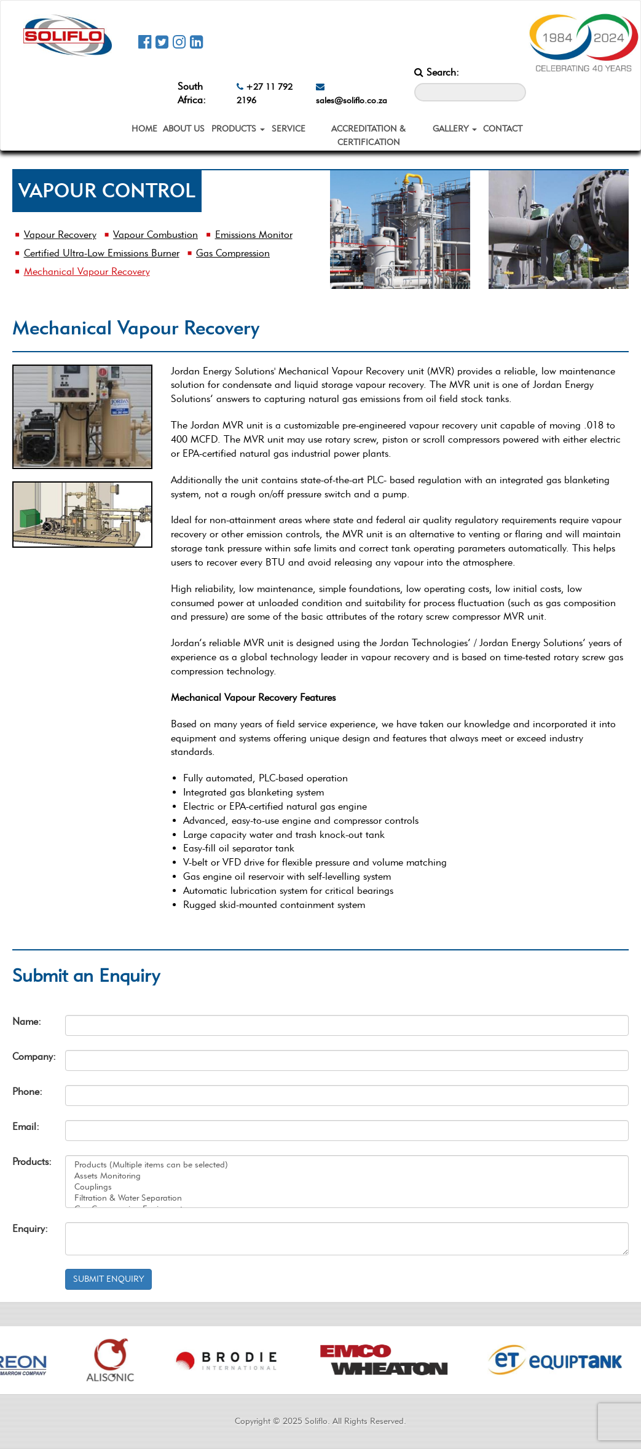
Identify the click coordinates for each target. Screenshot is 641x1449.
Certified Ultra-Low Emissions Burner (101, 253)
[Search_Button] (517, 75)
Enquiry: (29, 1228)
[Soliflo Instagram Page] (179, 42)
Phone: (27, 1091)
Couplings (347, 1187)
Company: (29, 1056)
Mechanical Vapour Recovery (87, 271)
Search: (436, 72)
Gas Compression (233, 253)
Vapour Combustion (155, 234)
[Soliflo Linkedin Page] (196, 42)
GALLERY (455, 129)
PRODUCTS (238, 129)
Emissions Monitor (254, 234)
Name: (26, 1021)
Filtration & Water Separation (347, 1198)
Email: (25, 1126)
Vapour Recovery (60, 234)
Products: (29, 1161)
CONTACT (502, 129)
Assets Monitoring (347, 1176)
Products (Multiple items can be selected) (347, 1165)
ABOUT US (184, 129)
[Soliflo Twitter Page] (161, 42)
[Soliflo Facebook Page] (144, 42)
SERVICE (288, 129)
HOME (144, 129)
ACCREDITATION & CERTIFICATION (368, 136)
